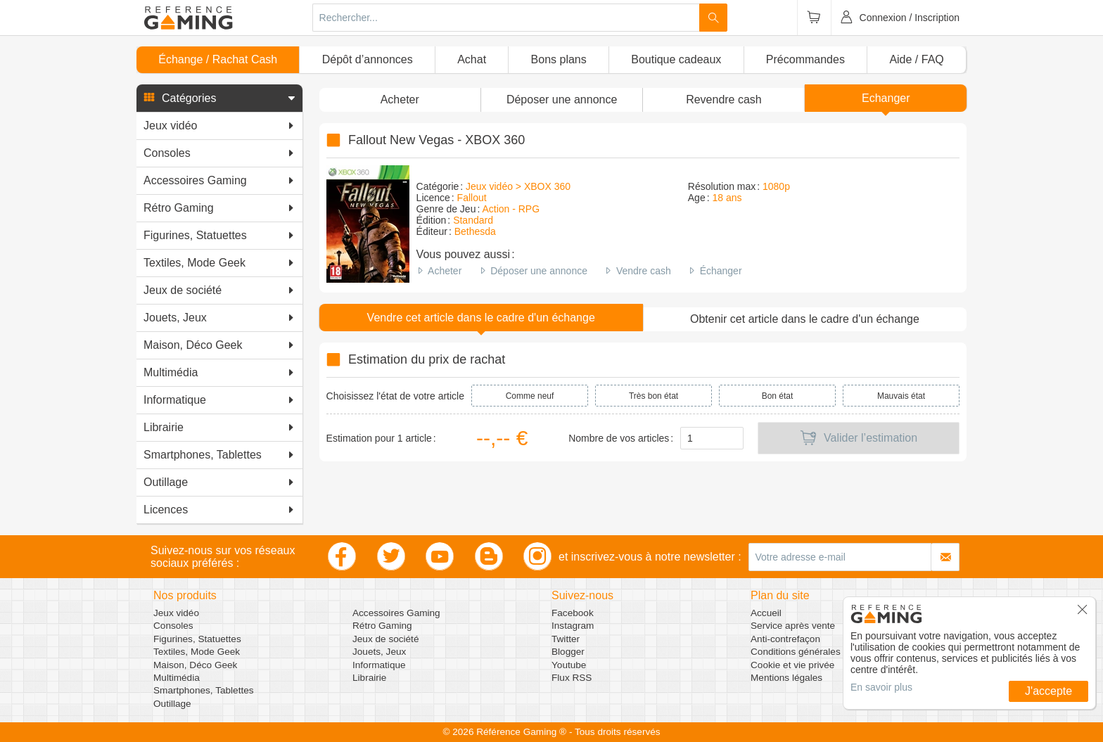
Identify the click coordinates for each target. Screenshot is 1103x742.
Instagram (573, 625)
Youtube (569, 665)
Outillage (172, 703)
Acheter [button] (400, 99)
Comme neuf (530, 396)
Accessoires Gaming (396, 613)
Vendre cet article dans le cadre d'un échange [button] (481, 318)
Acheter (444, 270)
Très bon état (653, 396)
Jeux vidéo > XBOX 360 (518, 186)
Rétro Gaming (382, 625)
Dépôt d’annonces (367, 59)
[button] (219, 98)
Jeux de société (385, 639)
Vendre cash (643, 270)
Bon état (777, 396)
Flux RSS (572, 677)
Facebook (573, 613)
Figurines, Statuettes (197, 639)
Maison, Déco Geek (195, 665)
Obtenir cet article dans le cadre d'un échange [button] (804, 319)
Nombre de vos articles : (620, 438)
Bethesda (475, 231)
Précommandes (805, 59)
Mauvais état (901, 396)
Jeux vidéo (176, 613)
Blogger (568, 651)
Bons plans (559, 59)
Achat (471, 59)
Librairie (369, 677)
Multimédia (176, 677)
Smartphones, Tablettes (203, 690)
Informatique (379, 665)
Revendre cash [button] (724, 99)
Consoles (173, 625)
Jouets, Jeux (379, 651)
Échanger (721, 270)
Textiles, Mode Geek (196, 651)
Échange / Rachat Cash (217, 59)
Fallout (472, 197)
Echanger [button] (886, 98)
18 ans (726, 197)
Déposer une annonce (538, 270)
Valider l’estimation (858, 438)
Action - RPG (511, 209)
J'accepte (1048, 691)
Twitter (566, 639)
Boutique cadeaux (676, 59)
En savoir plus (881, 687)
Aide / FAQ (916, 59)
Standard (473, 220)
